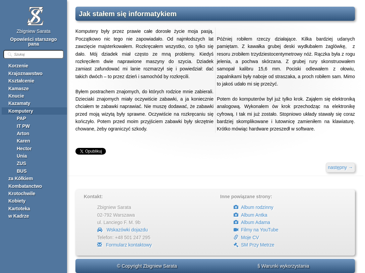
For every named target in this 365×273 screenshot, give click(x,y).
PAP (21, 118)
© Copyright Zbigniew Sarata (147, 266)
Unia (22, 156)
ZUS (21, 163)
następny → (340, 167)
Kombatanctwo (25, 186)
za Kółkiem (20, 178)
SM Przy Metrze (254, 245)
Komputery (20, 111)
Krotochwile (21, 193)
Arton (23, 133)
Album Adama (252, 222)
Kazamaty (19, 103)
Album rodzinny (253, 207)
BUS (22, 171)
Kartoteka (19, 208)
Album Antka (250, 215)
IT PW (23, 126)
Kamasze (18, 88)
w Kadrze (18, 216)
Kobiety (16, 201)
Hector (24, 148)
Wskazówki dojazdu (122, 229)
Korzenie (18, 65)
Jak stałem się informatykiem (128, 13)
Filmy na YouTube (256, 229)
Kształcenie (21, 81)
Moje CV (246, 237)
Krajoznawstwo (25, 73)
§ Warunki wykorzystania (283, 266)
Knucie (16, 96)
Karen (23, 141)
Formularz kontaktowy (124, 245)
